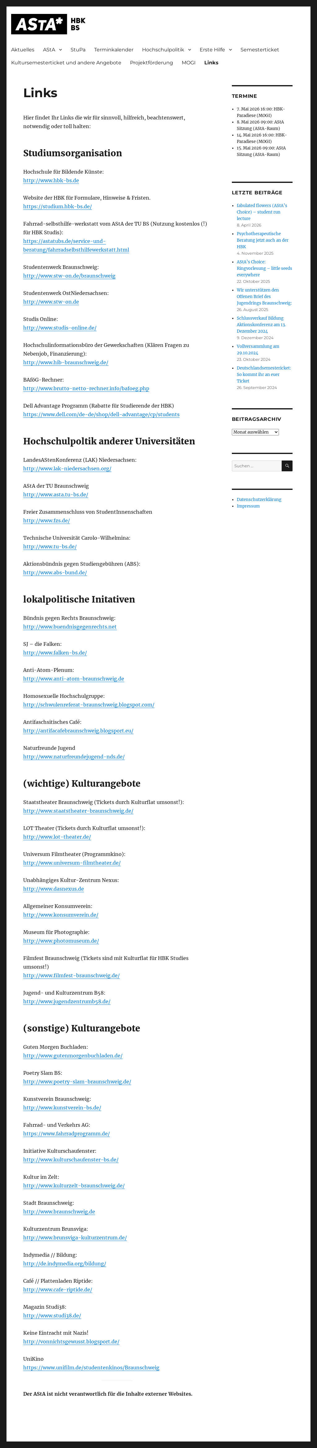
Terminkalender (113, 50)
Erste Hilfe (212, 50)
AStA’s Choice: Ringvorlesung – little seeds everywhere (264, 268)
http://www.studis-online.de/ (60, 328)
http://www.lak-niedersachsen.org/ (67, 468)
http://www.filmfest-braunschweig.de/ (71, 975)
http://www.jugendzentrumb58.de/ (67, 1001)
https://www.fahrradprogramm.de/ (66, 1133)
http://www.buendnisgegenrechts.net (70, 627)
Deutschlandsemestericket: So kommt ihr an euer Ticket (264, 374)
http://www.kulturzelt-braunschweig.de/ (74, 1185)
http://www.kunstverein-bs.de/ (62, 1107)
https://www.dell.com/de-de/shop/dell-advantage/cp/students (101, 414)
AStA (49, 50)
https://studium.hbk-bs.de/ (57, 206)
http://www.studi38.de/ (52, 1315)
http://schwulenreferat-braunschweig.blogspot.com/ (88, 705)
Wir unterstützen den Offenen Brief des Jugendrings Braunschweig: (264, 296)
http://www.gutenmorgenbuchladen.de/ (73, 1056)
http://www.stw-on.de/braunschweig (69, 276)
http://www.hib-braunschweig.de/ (65, 362)
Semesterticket (260, 50)
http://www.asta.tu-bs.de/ (55, 494)
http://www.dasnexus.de (53, 889)
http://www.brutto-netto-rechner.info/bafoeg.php (86, 388)
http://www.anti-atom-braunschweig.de (73, 679)
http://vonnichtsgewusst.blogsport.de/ (71, 1341)
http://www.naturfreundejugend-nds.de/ (74, 757)
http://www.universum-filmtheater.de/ (72, 863)
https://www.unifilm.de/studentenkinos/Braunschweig (91, 1367)
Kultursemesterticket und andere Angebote (66, 63)
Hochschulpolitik (163, 50)
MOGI (189, 63)
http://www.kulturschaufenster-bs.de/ (71, 1159)
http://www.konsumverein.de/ (60, 915)
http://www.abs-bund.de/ (55, 572)
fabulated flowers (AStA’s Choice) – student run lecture (262, 212)
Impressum (248, 506)
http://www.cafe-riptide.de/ (57, 1289)
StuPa (78, 50)
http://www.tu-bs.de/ (50, 546)
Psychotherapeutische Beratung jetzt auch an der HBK (263, 240)
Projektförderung (151, 63)
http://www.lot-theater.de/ (57, 837)
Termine (244, 96)
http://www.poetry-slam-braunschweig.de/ (77, 1081)
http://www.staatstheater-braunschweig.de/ (78, 811)
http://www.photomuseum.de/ (61, 941)
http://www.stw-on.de (51, 302)
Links (211, 63)
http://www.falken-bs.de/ (55, 653)
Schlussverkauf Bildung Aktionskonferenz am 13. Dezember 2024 (261, 325)
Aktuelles (22, 50)
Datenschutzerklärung (259, 499)
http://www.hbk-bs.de (51, 180)
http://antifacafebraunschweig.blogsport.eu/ (78, 731)
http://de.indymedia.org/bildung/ (64, 1263)
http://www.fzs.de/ (46, 520)
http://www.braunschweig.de (59, 1211)
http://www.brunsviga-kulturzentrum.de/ (75, 1237)
